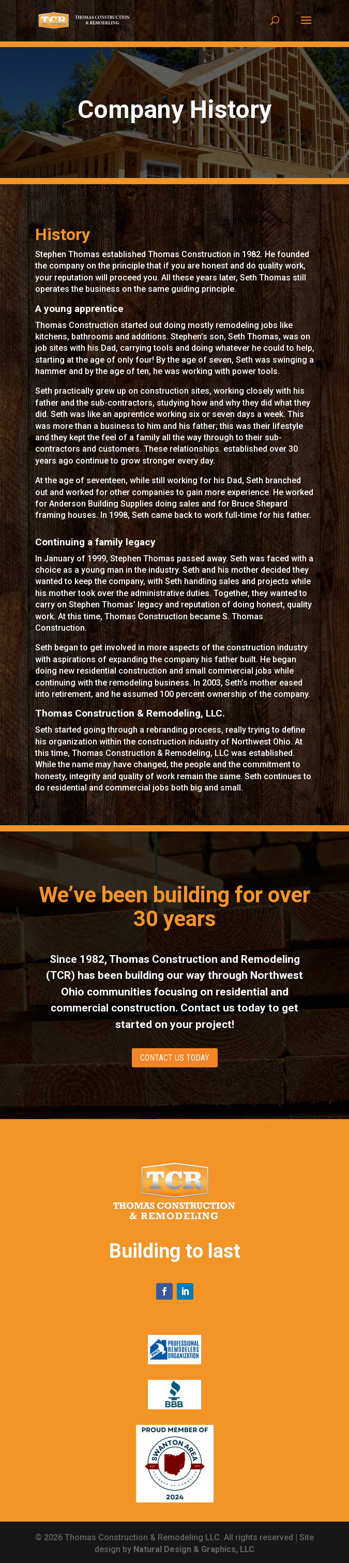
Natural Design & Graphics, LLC (193, 1549)
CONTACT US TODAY (174, 1058)
